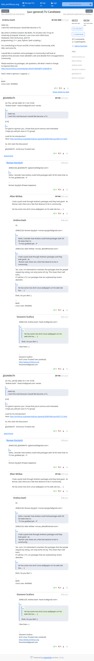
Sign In (43, 4)
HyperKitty (47, 657)
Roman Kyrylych (14, 162)
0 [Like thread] (56, 88)
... (7, 110)
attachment (8, 156)
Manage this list (28, 4)
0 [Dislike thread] (60, 88)
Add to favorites (79, 46)
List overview (77, 29)
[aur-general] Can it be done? (13, 14)
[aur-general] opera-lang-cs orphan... (78, 14)
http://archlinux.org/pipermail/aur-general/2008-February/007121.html (38, 139)
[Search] (90, 4)
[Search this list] (75, 4)
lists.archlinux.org (10, 4)
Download (78, 34)
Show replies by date (61, 92)
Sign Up (54, 4)
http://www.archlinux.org (29, 362)
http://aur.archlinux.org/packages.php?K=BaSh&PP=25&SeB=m (26, 68)
